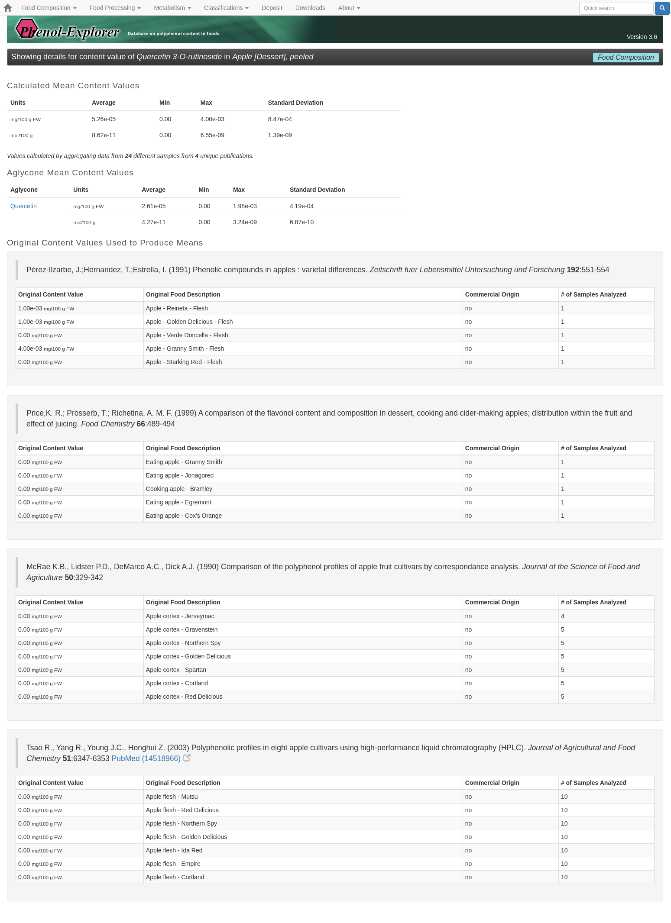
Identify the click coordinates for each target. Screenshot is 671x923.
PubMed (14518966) (151, 758)
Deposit (272, 7)
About (349, 7)
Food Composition (49, 7)
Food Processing (115, 7)
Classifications (226, 7)
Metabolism (172, 7)
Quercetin (23, 206)
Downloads (310, 7)
